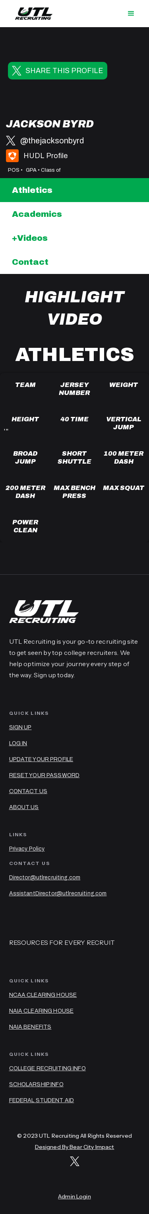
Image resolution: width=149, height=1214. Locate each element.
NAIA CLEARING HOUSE (41, 1011)
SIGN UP (20, 727)
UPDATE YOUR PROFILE (41, 759)
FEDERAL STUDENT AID (41, 1100)
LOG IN (18, 743)
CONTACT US (28, 791)
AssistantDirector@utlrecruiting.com (58, 894)
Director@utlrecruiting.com (45, 878)
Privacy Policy (27, 849)
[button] (131, 14)
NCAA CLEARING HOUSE (43, 995)
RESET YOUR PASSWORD (44, 775)
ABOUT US (24, 807)
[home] (32, 13)
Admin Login (74, 1196)
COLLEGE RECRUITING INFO (47, 1068)
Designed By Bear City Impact (74, 1147)
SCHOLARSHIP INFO (36, 1084)
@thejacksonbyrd (52, 140)
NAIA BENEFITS (30, 1027)
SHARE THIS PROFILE (64, 71)
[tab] (74, 190)
